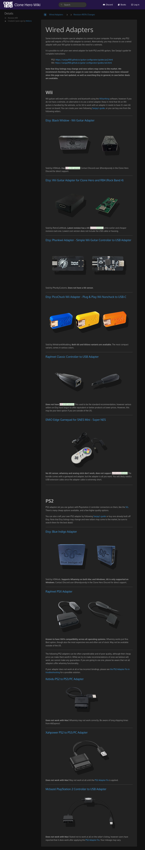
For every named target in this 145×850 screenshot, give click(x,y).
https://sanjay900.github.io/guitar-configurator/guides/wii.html (83, 63)
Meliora (29, 21)
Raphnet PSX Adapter (59, 591)
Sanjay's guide (98, 108)
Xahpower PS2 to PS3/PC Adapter (67, 732)
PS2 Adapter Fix (102, 780)
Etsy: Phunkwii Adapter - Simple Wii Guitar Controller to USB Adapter (88, 240)
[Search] (62, 5)
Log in (135, 4)
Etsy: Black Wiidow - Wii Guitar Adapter (70, 120)
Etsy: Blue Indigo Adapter (61, 531)
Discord (108, 4)
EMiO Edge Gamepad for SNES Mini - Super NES (76, 419)
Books (122, 4)
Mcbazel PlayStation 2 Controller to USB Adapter (76, 789)
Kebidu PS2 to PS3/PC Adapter (65, 679)
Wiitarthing (104, 98)
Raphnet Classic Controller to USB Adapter (72, 356)
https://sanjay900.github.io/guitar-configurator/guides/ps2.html (84, 59)
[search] (72, 4)
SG (127, 507)
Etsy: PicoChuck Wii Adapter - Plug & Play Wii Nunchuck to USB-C (86, 297)
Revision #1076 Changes (84, 14)
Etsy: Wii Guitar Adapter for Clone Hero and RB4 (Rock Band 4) (84, 180)
